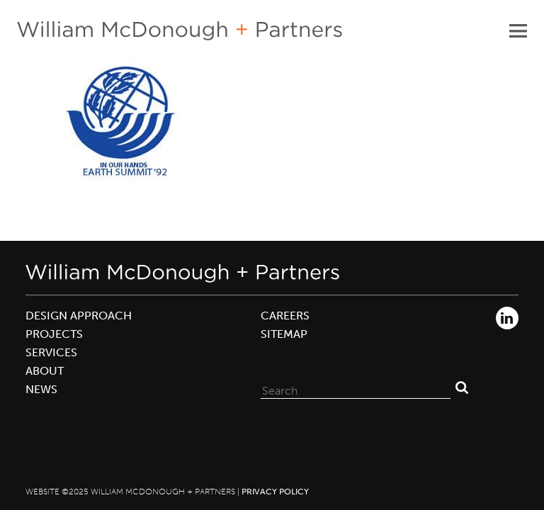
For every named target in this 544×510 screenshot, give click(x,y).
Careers (285, 315)
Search (461, 387)
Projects (54, 334)
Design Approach (79, 315)
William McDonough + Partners (179, 30)
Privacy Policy (275, 492)
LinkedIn (507, 318)
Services (51, 352)
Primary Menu (518, 30)
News (41, 389)
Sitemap (284, 334)
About (45, 371)
